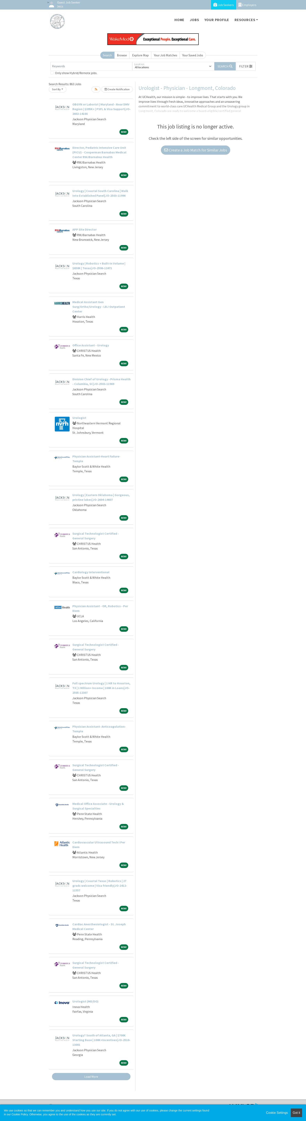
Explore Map (140, 55)
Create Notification (117, 89)
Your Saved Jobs (192, 55)
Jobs (194, 20)
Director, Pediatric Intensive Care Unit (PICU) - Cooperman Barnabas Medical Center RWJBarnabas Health (99, 152)
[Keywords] (91, 66)
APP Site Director (84, 229)
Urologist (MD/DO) (85, 1001)
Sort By (56, 89)
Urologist (79, 418)
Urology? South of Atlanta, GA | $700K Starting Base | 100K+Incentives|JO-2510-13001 (101, 1040)
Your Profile (217, 20)
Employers (247, 4)
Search (107, 55)
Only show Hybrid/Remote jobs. (76, 73)
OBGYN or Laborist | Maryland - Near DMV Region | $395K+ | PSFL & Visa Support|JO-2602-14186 (101, 109)
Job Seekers (223, 4)
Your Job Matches (165, 55)
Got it (296, 1112)
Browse (122, 55)
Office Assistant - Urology (90, 345)
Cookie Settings (277, 1112)
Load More (91, 1077)
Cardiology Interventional (90, 572)
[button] (246, 66)
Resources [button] (245, 20)
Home (179, 20)
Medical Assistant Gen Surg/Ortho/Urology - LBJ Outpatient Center (98, 306)
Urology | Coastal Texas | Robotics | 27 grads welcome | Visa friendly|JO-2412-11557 (99, 885)
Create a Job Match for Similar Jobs (195, 150)
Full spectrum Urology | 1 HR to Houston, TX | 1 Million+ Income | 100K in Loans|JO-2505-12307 (101, 688)
